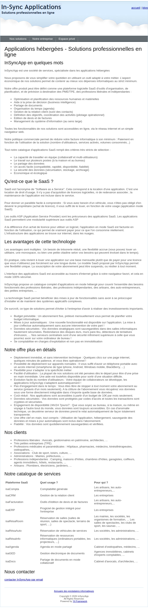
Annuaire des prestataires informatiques (74, 591)
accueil (135, 7)
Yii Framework (80, 601)
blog (145, 7)
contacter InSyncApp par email (23, 579)
